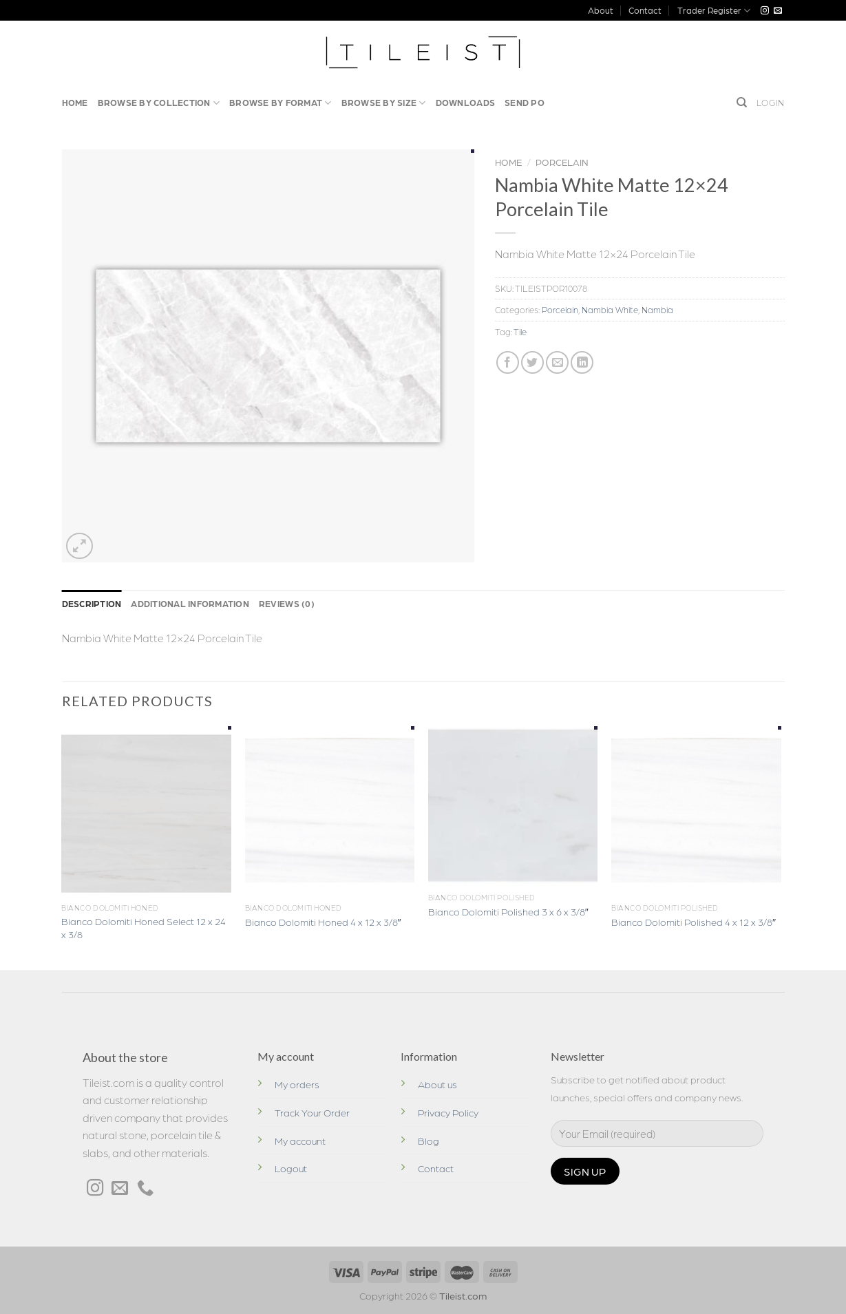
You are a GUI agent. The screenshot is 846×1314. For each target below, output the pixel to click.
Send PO (524, 102)
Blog (428, 1140)
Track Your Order (312, 1112)
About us (437, 1084)
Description (92, 603)
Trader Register (713, 10)
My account (300, 1140)
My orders (297, 1084)
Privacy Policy (448, 1112)
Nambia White (610, 309)
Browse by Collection (159, 102)
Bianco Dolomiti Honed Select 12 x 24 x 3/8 (143, 927)
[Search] (742, 102)
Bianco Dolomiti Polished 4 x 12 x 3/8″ (693, 921)
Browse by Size (383, 102)
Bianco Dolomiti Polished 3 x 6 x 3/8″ (508, 911)
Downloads (465, 102)
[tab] (92, 603)
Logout (291, 1168)
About (600, 10)
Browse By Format (280, 102)
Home (75, 102)
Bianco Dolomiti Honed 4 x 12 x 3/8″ (323, 921)
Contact (645, 10)
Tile (520, 331)
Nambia (657, 309)
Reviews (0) (287, 603)
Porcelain (562, 161)
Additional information (190, 603)
